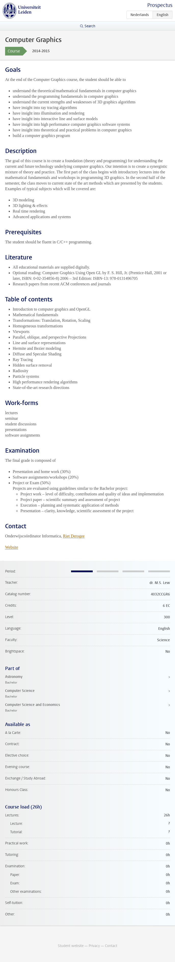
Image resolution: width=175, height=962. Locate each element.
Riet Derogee (74, 536)
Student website (71, 945)
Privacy (94, 945)
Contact (111, 945)
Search (90, 26)
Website (11, 547)
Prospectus (159, 5)
